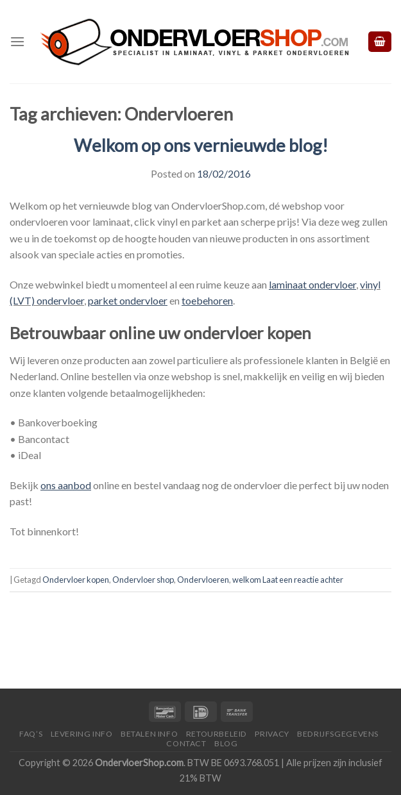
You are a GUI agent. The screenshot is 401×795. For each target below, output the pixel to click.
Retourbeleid (216, 734)
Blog (225, 743)
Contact (186, 743)
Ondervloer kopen (75, 579)
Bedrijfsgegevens (338, 734)
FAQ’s (30, 734)
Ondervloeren (203, 579)
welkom (246, 579)
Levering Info (82, 734)
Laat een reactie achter (302, 579)
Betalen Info (149, 734)
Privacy (272, 734)
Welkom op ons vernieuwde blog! (201, 145)
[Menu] (17, 41)
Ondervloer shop (143, 579)
